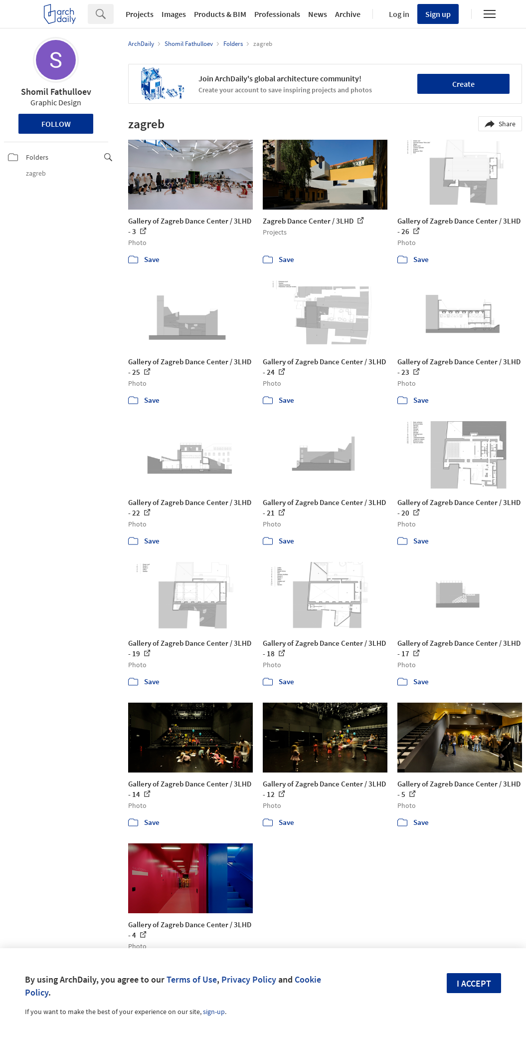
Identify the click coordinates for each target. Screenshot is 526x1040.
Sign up (438, 14)
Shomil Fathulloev (56, 91)
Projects (140, 14)
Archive (347, 14)
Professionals (277, 14)
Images (174, 14)
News (317, 14)
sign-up (214, 1011)
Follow (56, 124)
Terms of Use (192, 979)
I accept (474, 983)
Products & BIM (220, 14)
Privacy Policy (248, 979)
